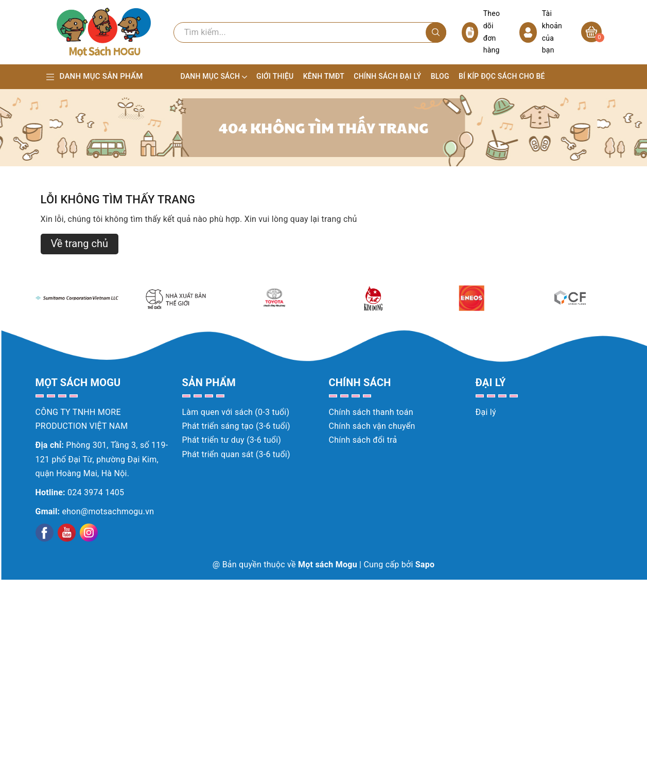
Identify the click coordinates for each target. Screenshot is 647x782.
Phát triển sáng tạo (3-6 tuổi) (236, 426)
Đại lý (486, 412)
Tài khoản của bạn (540, 31)
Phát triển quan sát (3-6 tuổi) (236, 454)
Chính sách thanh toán (371, 412)
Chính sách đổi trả (363, 440)
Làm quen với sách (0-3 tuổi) (236, 412)
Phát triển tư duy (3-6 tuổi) (232, 440)
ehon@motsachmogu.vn (108, 511)
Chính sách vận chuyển (372, 426)
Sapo (424, 564)
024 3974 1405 (95, 492)
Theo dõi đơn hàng (481, 31)
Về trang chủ (79, 243)
